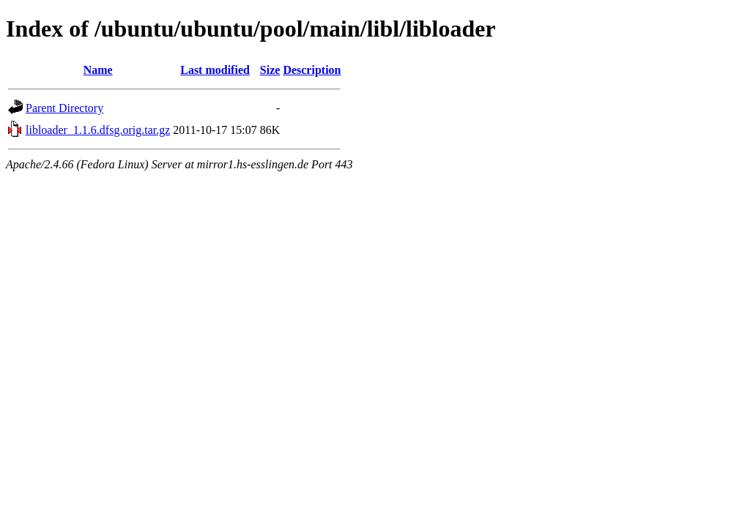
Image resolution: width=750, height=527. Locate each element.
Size (270, 70)
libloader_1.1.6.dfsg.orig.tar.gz (98, 130)
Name (98, 70)
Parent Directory (64, 108)
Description (312, 70)
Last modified (215, 70)
